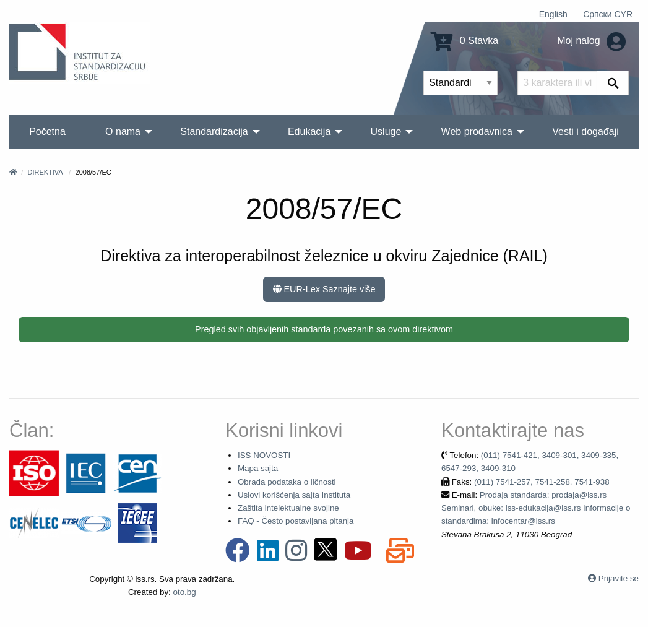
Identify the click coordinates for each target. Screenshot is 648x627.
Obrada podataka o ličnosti (287, 481)
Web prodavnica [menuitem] (476, 131)
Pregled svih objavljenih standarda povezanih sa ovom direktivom (324, 329)
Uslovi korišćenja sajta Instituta (294, 494)
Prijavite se (618, 578)
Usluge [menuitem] (386, 131)
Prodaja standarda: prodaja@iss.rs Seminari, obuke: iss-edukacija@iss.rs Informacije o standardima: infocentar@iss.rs (535, 508)
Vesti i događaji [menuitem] (585, 131)
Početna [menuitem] (47, 131)
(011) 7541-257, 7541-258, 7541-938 (542, 481)
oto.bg (184, 592)
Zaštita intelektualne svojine (288, 507)
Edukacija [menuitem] (309, 131)
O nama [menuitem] (122, 131)
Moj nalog (591, 40)
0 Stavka (464, 40)
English (553, 14)
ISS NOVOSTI (264, 455)
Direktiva (45, 172)
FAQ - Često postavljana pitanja (295, 520)
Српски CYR (608, 14)
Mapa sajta (258, 468)
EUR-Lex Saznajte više (324, 289)
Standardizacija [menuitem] (214, 131)
